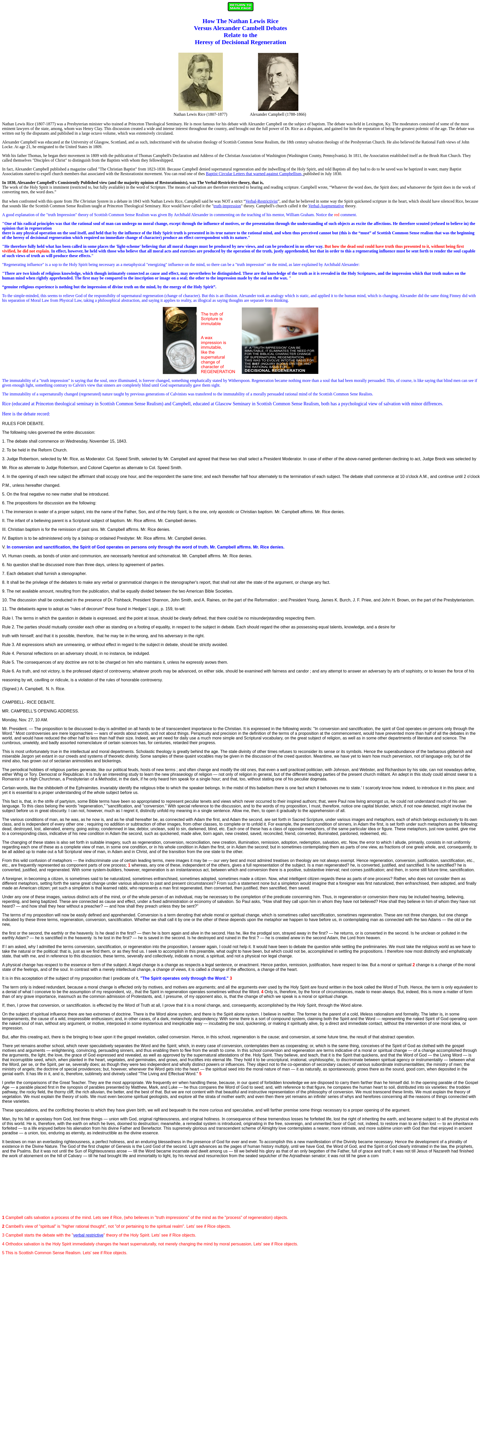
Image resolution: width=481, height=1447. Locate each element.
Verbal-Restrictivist (261, 201)
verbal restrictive (88, 1235)
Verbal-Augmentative (326, 206)
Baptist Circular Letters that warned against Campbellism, (255, 174)
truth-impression (227, 206)
